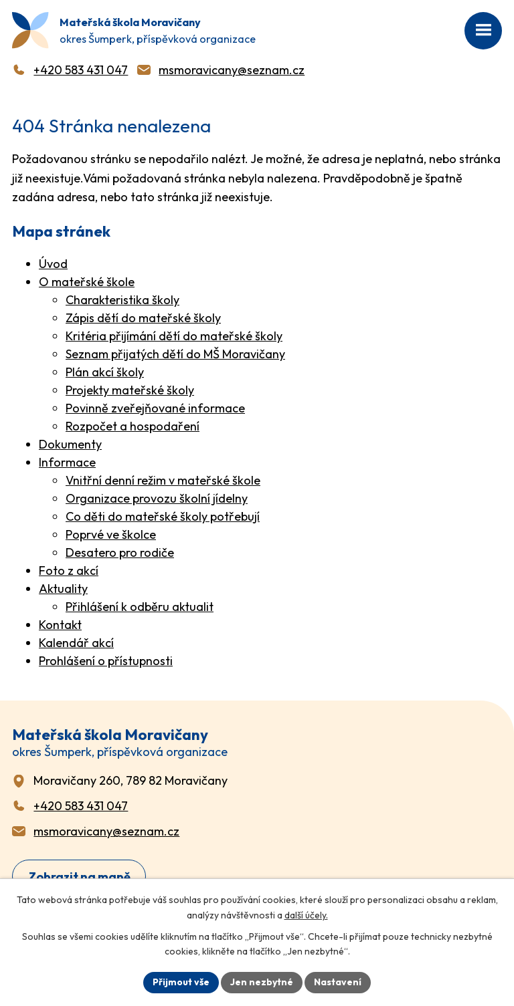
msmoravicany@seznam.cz (232, 70)
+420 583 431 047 (80, 70)
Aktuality (63, 588)
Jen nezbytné (261, 982)
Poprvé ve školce (111, 534)
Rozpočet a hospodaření (132, 426)
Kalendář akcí (76, 642)
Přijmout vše (181, 982)
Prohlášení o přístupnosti (106, 660)
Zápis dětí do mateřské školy (143, 318)
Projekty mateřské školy (130, 390)
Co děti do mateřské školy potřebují (163, 516)
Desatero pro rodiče (120, 552)
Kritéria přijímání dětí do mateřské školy (174, 336)
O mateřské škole (87, 281)
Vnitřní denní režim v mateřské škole (163, 480)
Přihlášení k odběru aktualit (139, 606)
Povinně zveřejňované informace (155, 408)
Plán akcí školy (105, 372)
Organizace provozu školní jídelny (157, 498)
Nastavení (337, 982)
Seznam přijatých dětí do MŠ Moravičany (175, 354)
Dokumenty (70, 444)
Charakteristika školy (122, 299)
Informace (67, 462)
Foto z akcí (68, 570)
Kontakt (60, 624)
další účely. (306, 915)
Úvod (53, 263)
